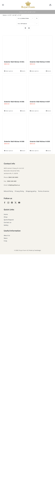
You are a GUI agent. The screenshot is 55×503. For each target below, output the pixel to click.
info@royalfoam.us (14, 185)
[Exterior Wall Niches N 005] (40, 47)
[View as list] (29, 28)
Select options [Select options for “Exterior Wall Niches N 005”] (35, 71)
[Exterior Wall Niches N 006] (15, 87)
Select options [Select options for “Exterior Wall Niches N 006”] (9, 110)
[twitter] (15, 203)
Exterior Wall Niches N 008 (14, 141)
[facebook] (5, 203)
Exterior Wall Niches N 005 (40, 62)
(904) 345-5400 (13, 177)
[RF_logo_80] (28, 2)
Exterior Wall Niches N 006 (14, 102)
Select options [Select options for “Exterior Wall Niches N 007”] (35, 110)
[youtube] (19, 203)
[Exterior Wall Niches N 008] (15, 127)
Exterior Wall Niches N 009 (40, 141)
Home (21, 12)
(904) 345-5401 (11, 181)
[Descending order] (37, 18)
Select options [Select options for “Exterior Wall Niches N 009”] (35, 150)
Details (23, 71)
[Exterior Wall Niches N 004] (15, 47)
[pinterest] (12, 203)
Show (22, 23)
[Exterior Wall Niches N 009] (40, 127)
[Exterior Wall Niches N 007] (40, 87)
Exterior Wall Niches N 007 (40, 102)
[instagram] (8, 203)
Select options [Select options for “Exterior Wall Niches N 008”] (9, 150)
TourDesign (37, 250)
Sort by (23, 18)
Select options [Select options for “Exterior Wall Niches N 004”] (9, 71)
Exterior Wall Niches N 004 (14, 62)
